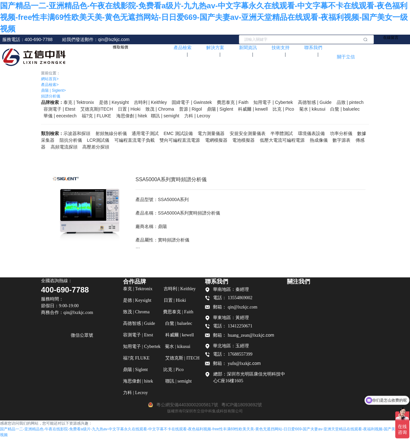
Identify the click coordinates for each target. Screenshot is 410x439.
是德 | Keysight (114, 102)
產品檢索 (50, 84)
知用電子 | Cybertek (273, 102)
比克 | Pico (283, 109)
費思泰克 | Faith (233, 102)
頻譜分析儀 (50, 96)
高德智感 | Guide (315, 102)
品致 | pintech (350, 102)
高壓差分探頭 (95, 146)
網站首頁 (50, 79)
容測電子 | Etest (59, 109)
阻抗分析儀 (71, 140)
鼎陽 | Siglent (53, 90)
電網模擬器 (216, 140)
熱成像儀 (319, 140)
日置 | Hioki (129, 109)
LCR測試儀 (98, 140)
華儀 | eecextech (60, 115)
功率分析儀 (341, 133)
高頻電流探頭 (64, 146)
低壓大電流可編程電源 (282, 140)
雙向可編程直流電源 (180, 140)
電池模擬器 (243, 140)
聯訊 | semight (165, 115)
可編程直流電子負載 (134, 140)
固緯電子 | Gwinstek (192, 102)
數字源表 (341, 140)
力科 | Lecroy (197, 115)
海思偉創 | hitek (131, 115)
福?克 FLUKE (96, 115)
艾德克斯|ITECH (96, 109)
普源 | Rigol (190, 109)
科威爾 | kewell (252, 109)
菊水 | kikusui (312, 109)
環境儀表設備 (311, 133)
